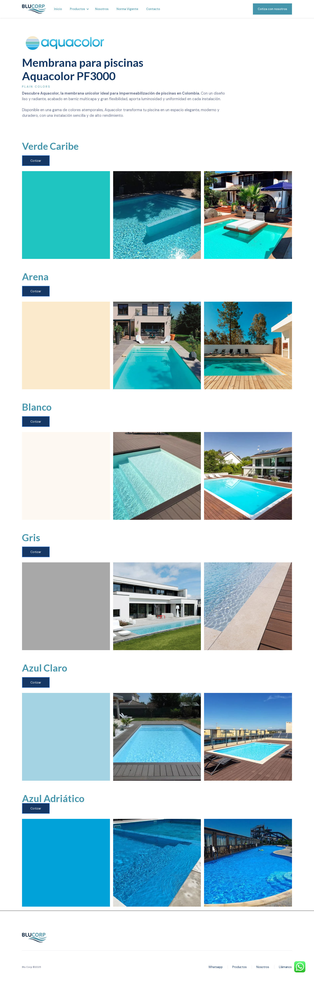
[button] (78, 9)
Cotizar (35, 161)
